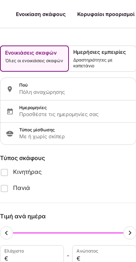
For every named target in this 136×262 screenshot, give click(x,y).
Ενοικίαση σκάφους (41, 14)
